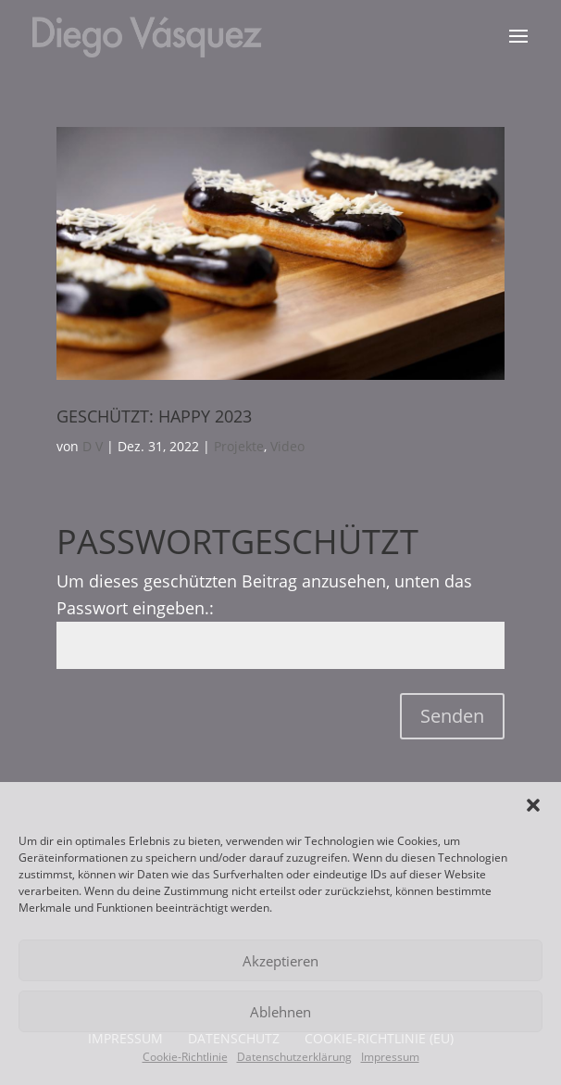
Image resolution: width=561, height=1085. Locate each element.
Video (287, 446)
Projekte (239, 446)
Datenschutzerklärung (294, 1057)
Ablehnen (280, 1012)
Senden (452, 715)
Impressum (390, 1057)
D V (92, 446)
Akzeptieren (280, 961)
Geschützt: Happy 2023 (154, 416)
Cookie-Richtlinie (185, 1057)
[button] (533, 805)
